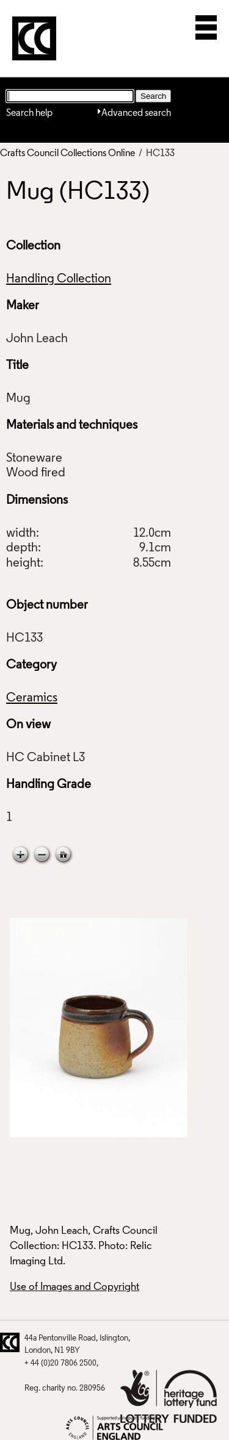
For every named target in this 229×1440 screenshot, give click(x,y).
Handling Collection (58, 279)
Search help (29, 113)
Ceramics (31, 698)
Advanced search (136, 113)
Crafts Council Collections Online (67, 154)
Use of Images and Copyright (74, 1287)
